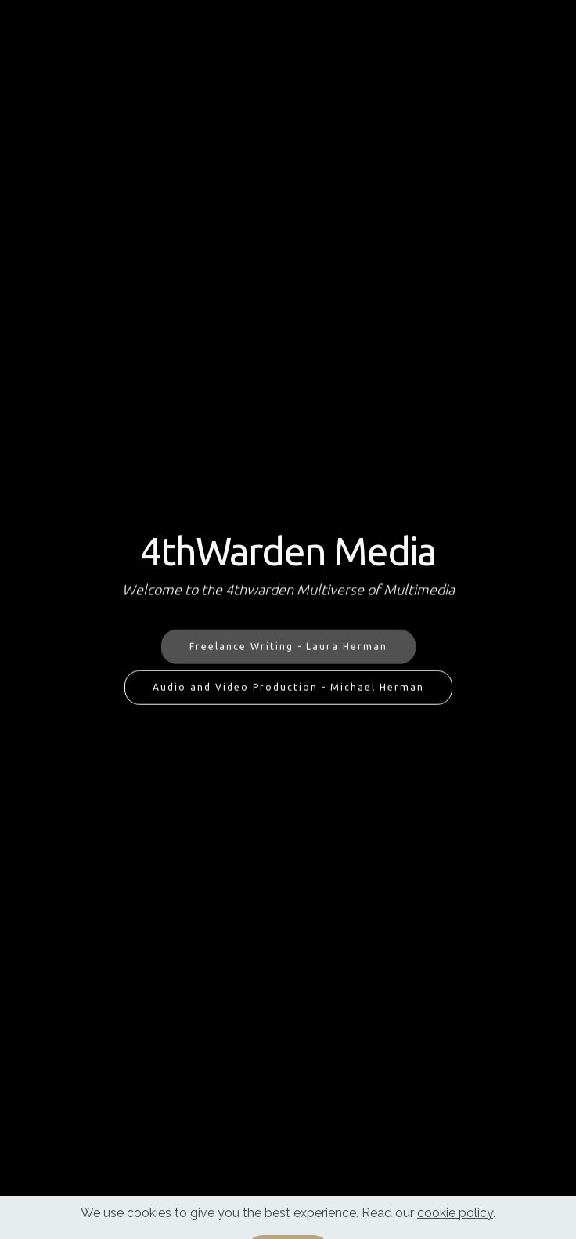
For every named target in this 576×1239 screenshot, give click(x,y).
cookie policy (455, 1224)
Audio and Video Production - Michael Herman (288, 687)
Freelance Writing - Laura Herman (288, 646)
